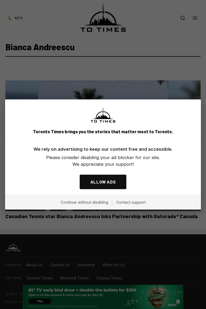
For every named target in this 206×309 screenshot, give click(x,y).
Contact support (131, 202)
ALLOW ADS (103, 181)
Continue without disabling (84, 202)
